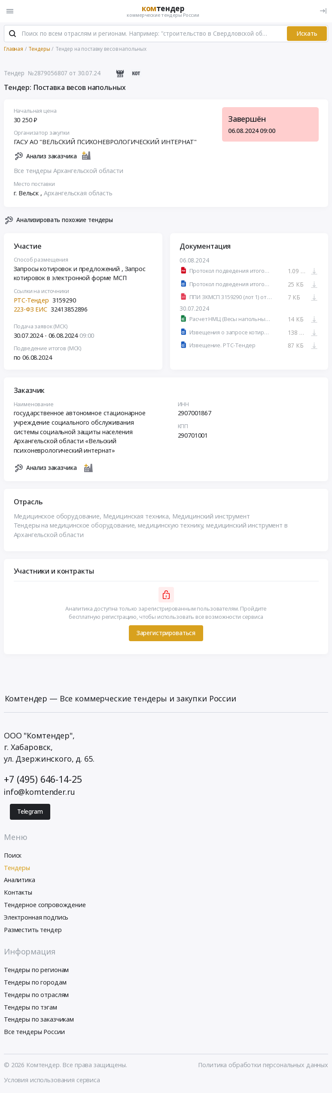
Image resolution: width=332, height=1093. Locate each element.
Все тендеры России (34, 1032)
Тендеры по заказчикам (39, 1019)
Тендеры (17, 868)
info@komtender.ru (39, 792)
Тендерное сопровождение (45, 905)
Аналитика (19, 880)
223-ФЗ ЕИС (31, 309)
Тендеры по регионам (36, 970)
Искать (306, 33)
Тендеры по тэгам (30, 1007)
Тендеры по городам (35, 982)
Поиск (12, 855)
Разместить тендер (33, 930)
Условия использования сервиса (52, 1080)
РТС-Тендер (31, 300)
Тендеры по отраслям (36, 995)
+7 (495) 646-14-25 (43, 779)
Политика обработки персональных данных (263, 1065)
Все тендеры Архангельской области (68, 171)
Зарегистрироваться (166, 633)
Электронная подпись (36, 917)
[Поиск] (12, 34)
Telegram (30, 811)
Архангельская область (78, 193)
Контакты (18, 892)
